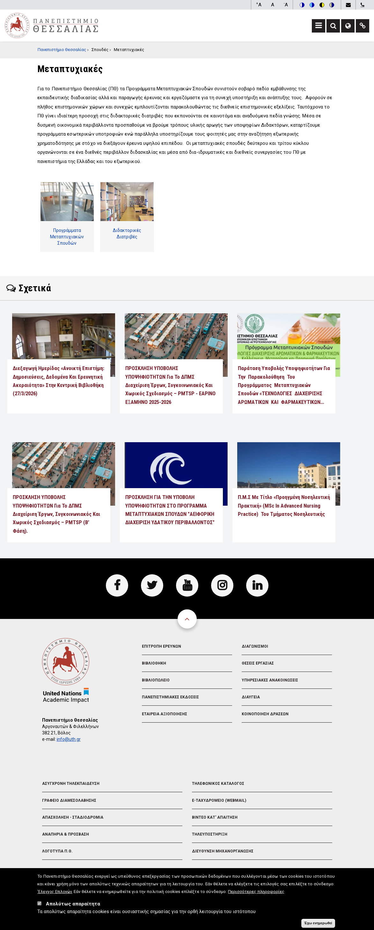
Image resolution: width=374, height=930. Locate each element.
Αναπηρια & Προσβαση (65, 834)
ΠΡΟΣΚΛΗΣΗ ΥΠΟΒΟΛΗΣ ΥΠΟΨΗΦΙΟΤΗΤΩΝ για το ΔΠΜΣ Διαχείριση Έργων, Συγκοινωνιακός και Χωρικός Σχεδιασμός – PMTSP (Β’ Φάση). (56, 514)
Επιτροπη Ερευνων (161, 646)
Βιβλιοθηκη (154, 663)
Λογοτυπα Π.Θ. (57, 851)
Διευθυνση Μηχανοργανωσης (222, 851)
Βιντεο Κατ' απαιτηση (215, 817)
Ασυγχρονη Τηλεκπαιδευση (70, 783)
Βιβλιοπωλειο (156, 680)
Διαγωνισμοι (255, 646)
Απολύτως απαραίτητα (73, 906)
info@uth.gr (69, 739)
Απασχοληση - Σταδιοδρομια (72, 817)
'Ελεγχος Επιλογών (54, 894)
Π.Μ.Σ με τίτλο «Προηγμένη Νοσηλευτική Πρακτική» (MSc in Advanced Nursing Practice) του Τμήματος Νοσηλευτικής (284, 505)
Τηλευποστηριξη (209, 834)
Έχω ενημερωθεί (318, 925)
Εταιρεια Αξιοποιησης (164, 714)
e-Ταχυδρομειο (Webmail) (219, 800)
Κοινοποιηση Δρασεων (265, 714)
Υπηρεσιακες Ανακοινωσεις (270, 680)
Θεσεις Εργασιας (258, 663)
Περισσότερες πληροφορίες (256, 893)
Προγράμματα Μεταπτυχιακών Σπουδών (67, 237)
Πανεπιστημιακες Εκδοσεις (170, 697)
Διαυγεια (251, 697)
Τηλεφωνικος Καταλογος (218, 783)
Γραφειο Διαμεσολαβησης (69, 800)
